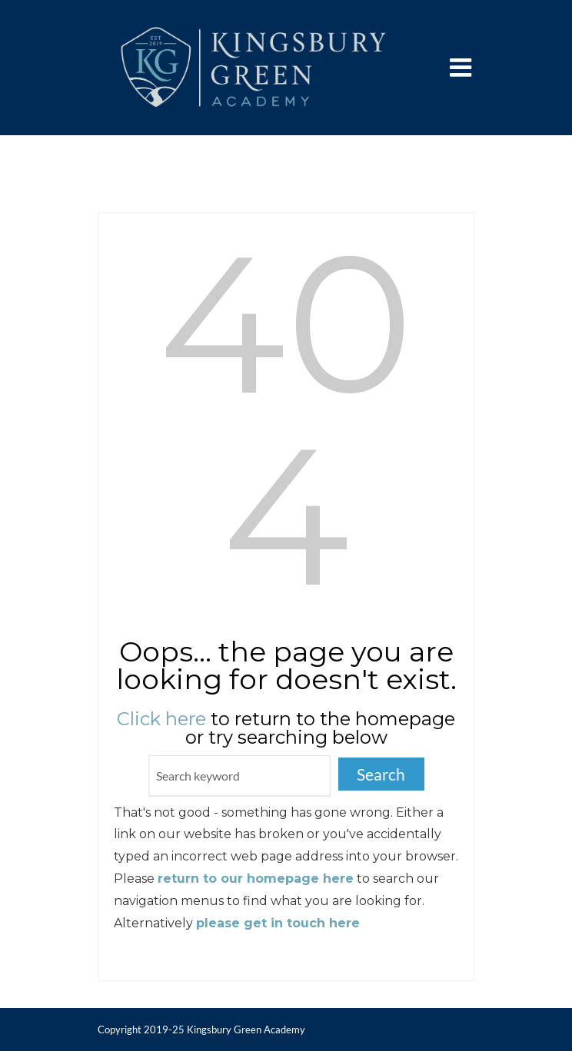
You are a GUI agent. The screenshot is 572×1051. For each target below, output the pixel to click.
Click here (161, 719)
